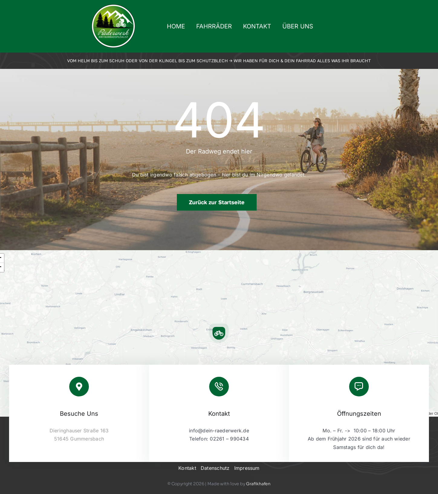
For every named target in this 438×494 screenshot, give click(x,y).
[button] (219, 333)
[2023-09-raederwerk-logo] (113, 6)
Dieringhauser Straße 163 (79, 431)
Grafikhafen (258, 483)
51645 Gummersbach (79, 439)
